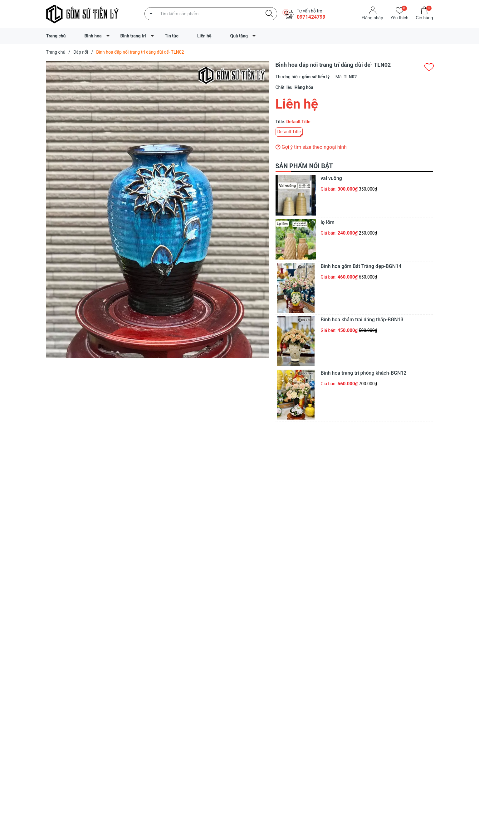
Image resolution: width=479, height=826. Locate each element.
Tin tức (171, 35)
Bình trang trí (133, 35)
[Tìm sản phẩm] (211, 13)
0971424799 (311, 17)
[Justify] (269, 13)
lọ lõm (328, 222)
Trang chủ (56, 35)
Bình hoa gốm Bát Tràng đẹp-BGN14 (361, 266)
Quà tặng (239, 35)
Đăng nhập (372, 17)
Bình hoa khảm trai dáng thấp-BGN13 (362, 320)
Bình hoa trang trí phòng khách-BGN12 (364, 373)
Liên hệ (204, 35)
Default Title (289, 131)
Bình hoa (92, 35)
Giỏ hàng (424, 17)
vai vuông (331, 178)
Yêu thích (399, 17)
